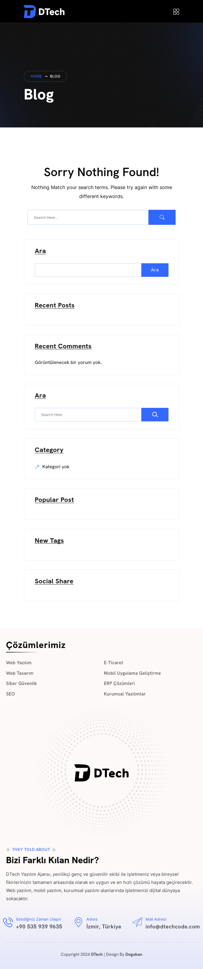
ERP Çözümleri (119, 683)
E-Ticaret (113, 663)
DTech (97, 954)
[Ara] (156, 414)
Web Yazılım (19, 663)
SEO (10, 694)
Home (36, 76)
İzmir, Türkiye (103, 926)
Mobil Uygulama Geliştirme (132, 673)
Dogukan (133, 954)
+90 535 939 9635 (39, 926)
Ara (42, 251)
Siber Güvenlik (21, 683)
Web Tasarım (19, 673)
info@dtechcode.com (172, 926)
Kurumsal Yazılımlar (125, 694)
